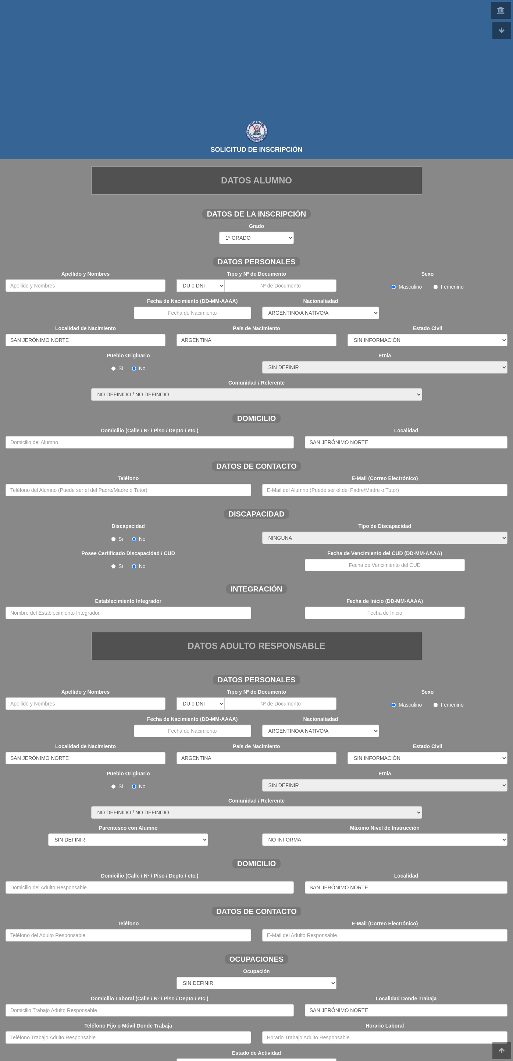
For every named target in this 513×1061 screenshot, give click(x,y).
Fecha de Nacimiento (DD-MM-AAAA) (192, 301)
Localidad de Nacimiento (85, 328)
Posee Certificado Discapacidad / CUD (128, 553)
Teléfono (128, 478)
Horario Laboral (385, 1026)
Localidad (406, 430)
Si (120, 368)
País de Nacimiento (256, 328)
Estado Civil (427, 328)
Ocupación (256, 971)
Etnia (384, 355)
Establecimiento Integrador (128, 601)
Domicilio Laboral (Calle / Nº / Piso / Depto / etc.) (149, 998)
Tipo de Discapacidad (384, 526)
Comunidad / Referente (256, 383)
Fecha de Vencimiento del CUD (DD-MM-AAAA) (384, 553)
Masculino (411, 287)
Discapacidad (128, 526)
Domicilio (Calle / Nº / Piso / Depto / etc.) (149, 430)
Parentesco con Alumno (128, 828)
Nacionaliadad (320, 301)
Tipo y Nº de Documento (256, 274)
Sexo (427, 274)
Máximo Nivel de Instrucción (385, 828)
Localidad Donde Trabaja (406, 998)
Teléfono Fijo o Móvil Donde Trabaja (128, 1026)
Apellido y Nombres (85, 274)
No (139, 368)
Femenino (448, 287)
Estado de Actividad (256, 1053)
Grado (256, 226)
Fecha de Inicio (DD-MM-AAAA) (384, 601)
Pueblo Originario (128, 355)
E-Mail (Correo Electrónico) (385, 478)
